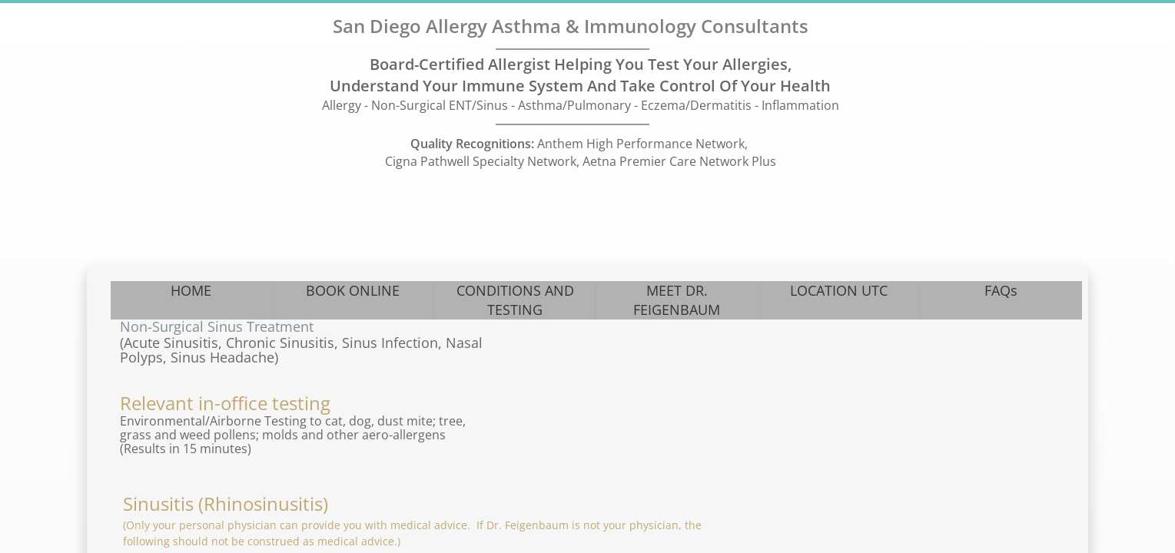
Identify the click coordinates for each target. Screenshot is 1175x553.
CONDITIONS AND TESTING (515, 300)
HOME (191, 290)
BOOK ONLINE (353, 290)
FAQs (1000, 290)
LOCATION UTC (839, 290)
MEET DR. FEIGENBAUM (676, 300)
